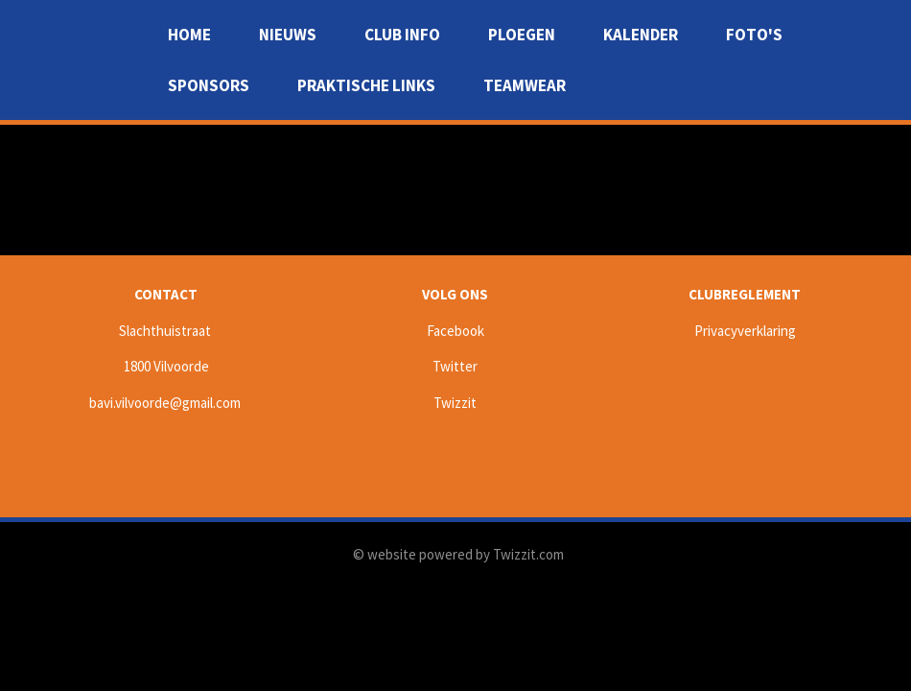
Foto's (754, 34)
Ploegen (521, 34)
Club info (402, 34)
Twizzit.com (528, 554)
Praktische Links (366, 85)
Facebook (455, 331)
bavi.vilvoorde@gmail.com (165, 402)
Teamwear (524, 85)
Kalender (640, 34)
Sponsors (208, 85)
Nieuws (287, 34)
